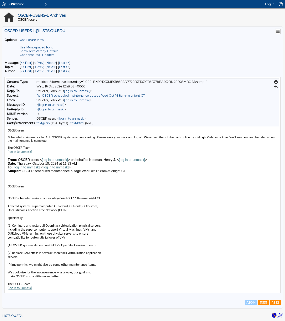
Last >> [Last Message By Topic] (64, 67)
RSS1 (263, 303)
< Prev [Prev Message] (39, 63)
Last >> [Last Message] (64, 63)
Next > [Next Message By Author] (51, 71)
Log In (270, 4)
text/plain (43, 123)
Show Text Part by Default (39, 51)
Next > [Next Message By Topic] (51, 67)
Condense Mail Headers (37, 55)
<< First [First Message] (26, 63)
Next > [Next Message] (51, 63)
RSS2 (275, 303)
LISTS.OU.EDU (13, 316)
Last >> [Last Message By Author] (64, 71)
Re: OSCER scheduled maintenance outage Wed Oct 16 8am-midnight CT (90, 95)
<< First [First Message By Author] (26, 71)
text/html (77, 123)
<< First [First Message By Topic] (26, 67)
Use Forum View (32, 40)
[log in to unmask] (77, 91)
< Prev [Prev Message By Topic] (39, 67)
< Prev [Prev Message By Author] (39, 71)
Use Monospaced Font (36, 47)
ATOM (251, 303)
